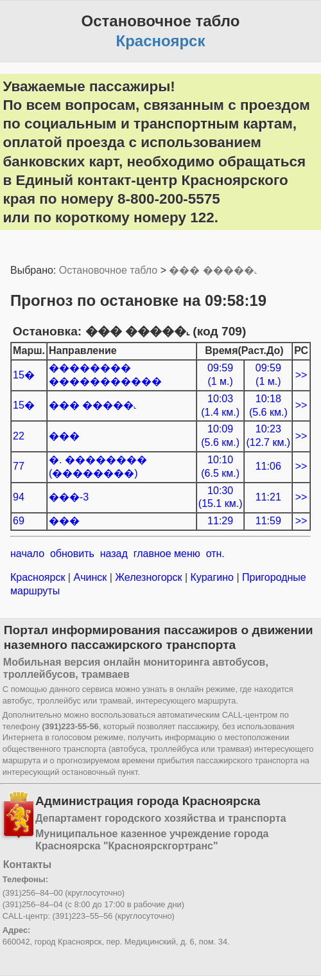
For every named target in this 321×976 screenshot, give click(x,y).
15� (24, 374)
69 (18, 520)
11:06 (268, 466)
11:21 (268, 497)
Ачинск (90, 577)
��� (64, 435)
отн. (215, 553)
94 (18, 497)
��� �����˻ (213, 270)
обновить (72, 553)
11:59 (268, 520)
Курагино (211, 577)
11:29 (220, 520)
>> (301, 374)
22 (18, 435)
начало (27, 553)
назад (114, 553)
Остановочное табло (108, 270)
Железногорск (148, 577)
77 (18, 466)
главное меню (167, 553)
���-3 (69, 497)
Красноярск (39, 577)
